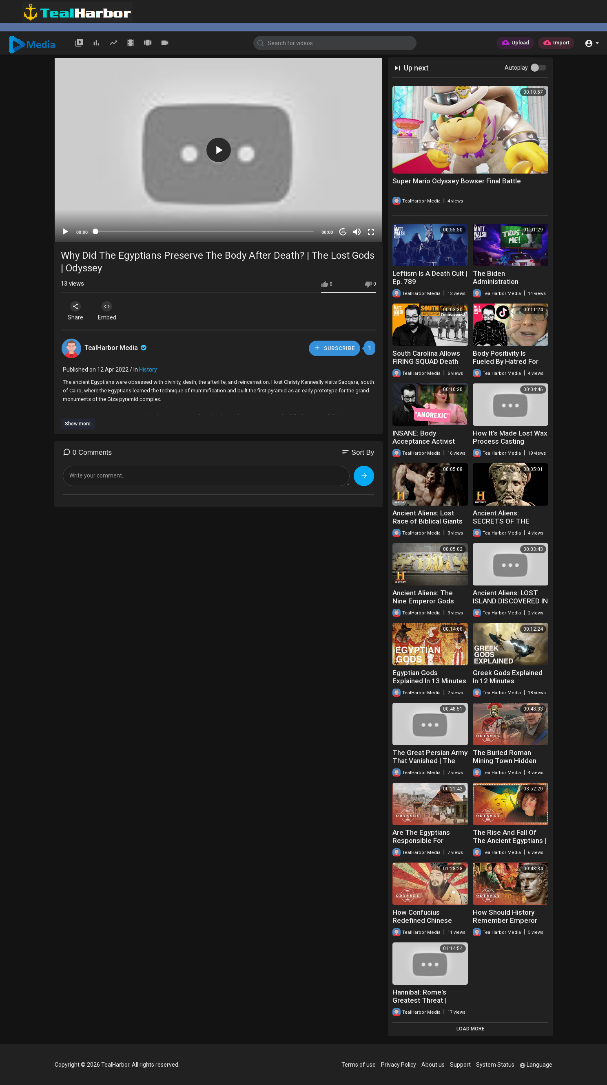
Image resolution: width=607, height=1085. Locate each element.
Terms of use (358, 1064)
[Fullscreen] (371, 232)
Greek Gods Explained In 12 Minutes (508, 677)
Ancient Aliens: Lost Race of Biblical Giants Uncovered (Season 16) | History (429, 525)
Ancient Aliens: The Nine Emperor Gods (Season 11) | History (425, 601)
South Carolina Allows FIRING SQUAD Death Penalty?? (426, 361)
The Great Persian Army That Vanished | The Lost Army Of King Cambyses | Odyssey (429, 764)
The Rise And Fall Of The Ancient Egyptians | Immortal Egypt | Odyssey (509, 844)
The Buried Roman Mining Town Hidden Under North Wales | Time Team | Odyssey (507, 764)
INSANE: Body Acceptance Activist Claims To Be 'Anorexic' (429, 441)
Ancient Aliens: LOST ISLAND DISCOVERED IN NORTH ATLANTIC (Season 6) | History (510, 605)
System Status (495, 1064)
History (148, 369)
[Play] (65, 232)
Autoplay (516, 67)
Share (76, 311)
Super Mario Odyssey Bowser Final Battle (456, 181)
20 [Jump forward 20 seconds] (343, 231)
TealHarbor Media (116, 348)
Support (460, 1064)
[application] (218, 150)
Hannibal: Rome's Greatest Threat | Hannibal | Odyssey (421, 1000)
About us (433, 1064)
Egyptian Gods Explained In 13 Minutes (429, 677)
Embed (109, 311)
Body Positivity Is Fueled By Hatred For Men (505, 361)
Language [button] (536, 1064)
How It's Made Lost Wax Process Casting (510, 437)
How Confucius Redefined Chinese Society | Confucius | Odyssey (424, 924)
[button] (591, 42)
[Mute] (357, 232)
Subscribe (334, 347)
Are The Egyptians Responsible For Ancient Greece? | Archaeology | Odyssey (427, 844)
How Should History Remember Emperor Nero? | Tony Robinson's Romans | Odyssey (510, 924)
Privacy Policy (398, 1064)
